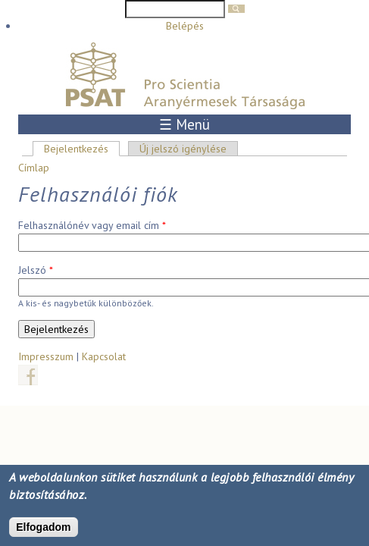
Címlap (33, 167)
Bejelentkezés (82, 148)
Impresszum (45, 356)
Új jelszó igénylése (183, 148)
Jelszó (35, 270)
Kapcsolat (104, 356)
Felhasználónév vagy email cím (92, 225)
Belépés (185, 26)
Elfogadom (43, 528)
